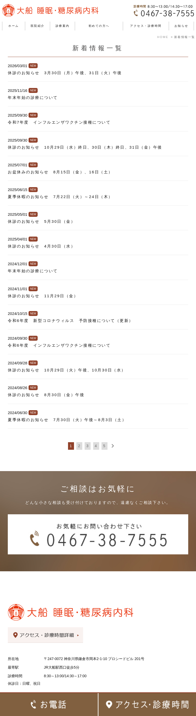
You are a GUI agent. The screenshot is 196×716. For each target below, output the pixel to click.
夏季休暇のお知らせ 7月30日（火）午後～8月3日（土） (67, 419)
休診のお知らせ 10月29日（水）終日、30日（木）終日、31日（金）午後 (85, 147)
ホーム (13, 25)
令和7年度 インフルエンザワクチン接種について (59, 122)
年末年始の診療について (33, 97)
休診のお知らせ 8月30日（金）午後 (46, 394)
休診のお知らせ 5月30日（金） (41, 221)
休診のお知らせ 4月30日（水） (41, 246)
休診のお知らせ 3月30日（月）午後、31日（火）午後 (65, 73)
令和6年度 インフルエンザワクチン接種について (59, 345)
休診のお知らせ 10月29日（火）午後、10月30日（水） (67, 370)
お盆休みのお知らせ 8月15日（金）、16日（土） (60, 172)
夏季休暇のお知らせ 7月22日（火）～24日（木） (60, 196)
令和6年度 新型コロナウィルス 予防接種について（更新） (70, 320)
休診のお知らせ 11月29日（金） (43, 296)
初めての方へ (99, 25)
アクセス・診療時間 (146, 25)
